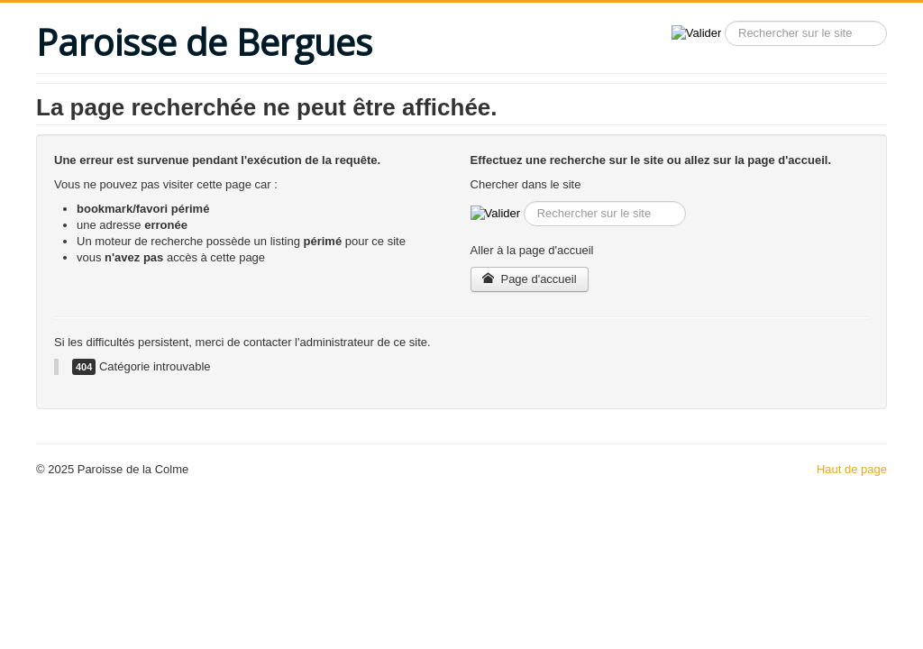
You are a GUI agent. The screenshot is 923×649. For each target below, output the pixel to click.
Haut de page (852, 469)
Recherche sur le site (721, 21)
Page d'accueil (529, 279)
